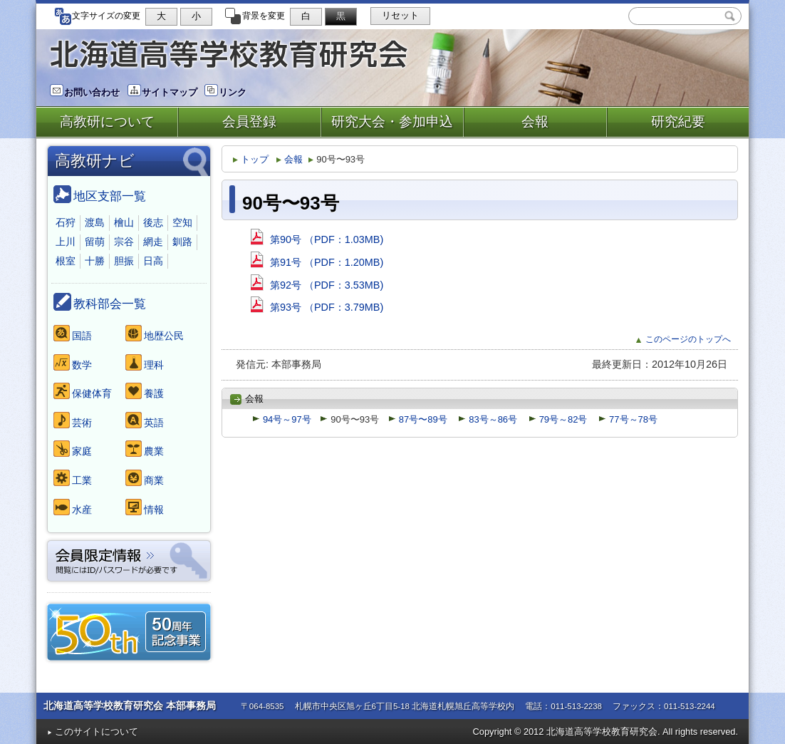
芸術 (72, 420)
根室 (66, 261)
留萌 (95, 241)
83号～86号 (487, 419)
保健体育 (82, 391)
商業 (144, 478)
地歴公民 (154, 333)
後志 (153, 222)
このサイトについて (92, 731)
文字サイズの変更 (97, 15)
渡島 (95, 222)
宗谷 (124, 241)
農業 (144, 448)
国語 (72, 333)
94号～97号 (281, 419)
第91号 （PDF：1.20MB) (316, 262)
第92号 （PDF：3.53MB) (316, 285)
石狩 (66, 222)
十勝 (95, 261)
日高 (153, 261)
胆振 (124, 261)
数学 (72, 362)
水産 (72, 507)
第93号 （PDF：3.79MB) (316, 307)
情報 (144, 507)
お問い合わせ (84, 92)
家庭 (72, 448)
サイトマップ (162, 92)
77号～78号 (627, 419)
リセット (400, 16)
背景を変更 (254, 15)
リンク (225, 92)
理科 (144, 362)
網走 (153, 241)
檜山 (124, 222)
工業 (72, 478)
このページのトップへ (683, 339)
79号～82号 (558, 419)
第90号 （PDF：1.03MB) (316, 239)
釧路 (182, 241)
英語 (144, 420)
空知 (182, 222)
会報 (289, 159)
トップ (251, 159)
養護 (144, 391)
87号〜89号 (417, 419)
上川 (66, 241)
